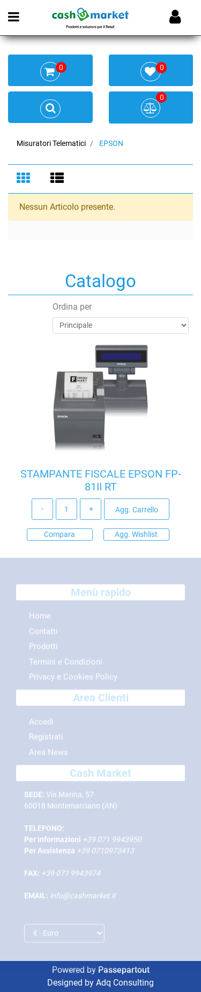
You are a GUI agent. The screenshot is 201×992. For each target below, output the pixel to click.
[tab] (25, 179)
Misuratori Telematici (51, 143)
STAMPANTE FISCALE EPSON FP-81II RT (100, 482)
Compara (59, 536)
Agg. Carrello (136, 511)
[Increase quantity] (90, 510)
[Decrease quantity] (42, 510)
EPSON (111, 143)
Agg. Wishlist (136, 536)
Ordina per (72, 308)
